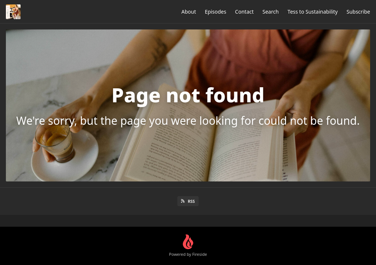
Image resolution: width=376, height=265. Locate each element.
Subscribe (358, 11)
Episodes (215, 11)
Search (271, 11)
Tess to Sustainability (313, 11)
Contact (244, 11)
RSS (188, 201)
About (188, 11)
